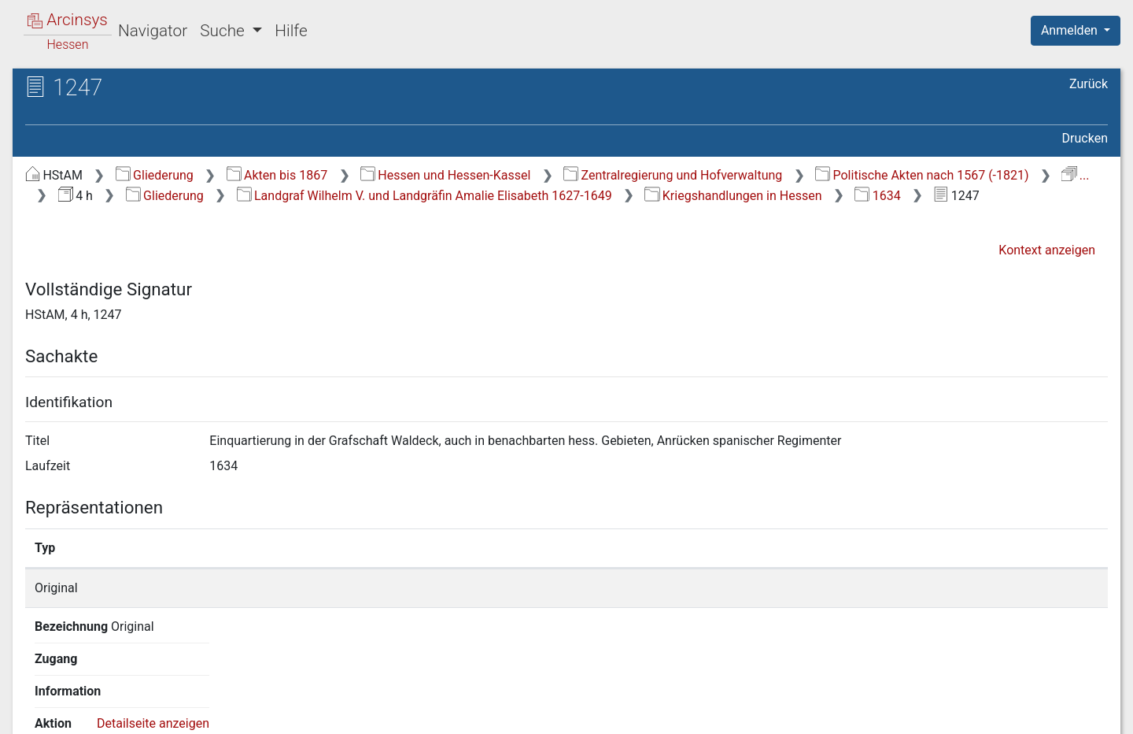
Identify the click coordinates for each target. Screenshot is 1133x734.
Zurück (1088, 83)
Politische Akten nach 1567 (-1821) (921, 175)
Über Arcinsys (727, 713)
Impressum (1081, 713)
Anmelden (1071, 30)
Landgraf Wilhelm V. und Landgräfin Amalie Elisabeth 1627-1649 (424, 195)
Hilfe (291, 30)
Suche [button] (224, 30)
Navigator (152, 30)
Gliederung (155, 175)
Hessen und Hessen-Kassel (445, 175)
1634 (877, 195)
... (1075, 175)
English (36, 701)
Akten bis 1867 (277, 175)
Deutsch (94, 701)
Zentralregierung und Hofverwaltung (672, 175)
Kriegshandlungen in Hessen (732, 195)
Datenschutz (844, 713)
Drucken (1085, 138)
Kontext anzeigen (1046, 250)
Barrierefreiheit (964, 713)
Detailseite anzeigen (856, 587)
